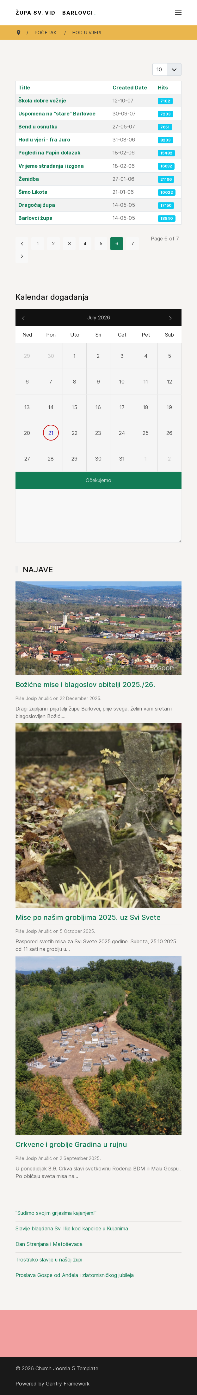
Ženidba (28, 179)
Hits (163, 87)
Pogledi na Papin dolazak (49, 152)
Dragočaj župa (36, 205)
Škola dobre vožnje (42, 100)
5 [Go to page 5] (101, 243)
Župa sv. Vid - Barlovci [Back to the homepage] (55, 12)
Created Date (130, 87)
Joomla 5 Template (75, 1368)
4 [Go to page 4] (85, 243)
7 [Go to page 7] (132, 243)
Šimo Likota (32, 192)
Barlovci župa (35, 218)
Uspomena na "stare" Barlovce (56, 113)
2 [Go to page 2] (53, 243)
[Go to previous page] (21, 243)
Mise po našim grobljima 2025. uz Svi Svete (88, 917)
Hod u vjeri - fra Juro (44, 139)
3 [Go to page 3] (69, 243)
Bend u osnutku (38, 126)
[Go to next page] (21, 256)
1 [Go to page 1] (38, 243)
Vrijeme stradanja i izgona (51, 166)
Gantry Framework (67, 1383)
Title (24, 87)
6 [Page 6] (116, 243)
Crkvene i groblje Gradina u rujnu (71, 1144)
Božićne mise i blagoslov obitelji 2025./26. (85, 684)
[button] (178, 12)
